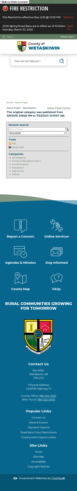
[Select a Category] (37, 133)
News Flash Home (58, 108)
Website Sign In (67, 37)
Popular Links (38, 411)
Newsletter (18, 168)
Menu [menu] (10, 37)
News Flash (21, 102)
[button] (61, 61)
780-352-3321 (47, 395)
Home (9, 102)
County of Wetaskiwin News (26, 161)
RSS (14, 143)
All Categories (19, 158)
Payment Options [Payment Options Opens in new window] (38, 427)
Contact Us (38, 417)
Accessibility (38, 461)
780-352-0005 (46, 399)
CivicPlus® (58, 478)
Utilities (16, 174)
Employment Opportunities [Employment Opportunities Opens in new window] (38, 437)
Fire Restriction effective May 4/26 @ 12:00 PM (38, 17)
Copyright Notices (39, 466)
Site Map (38, 456)
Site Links (38, 445)
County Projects (20, 164)
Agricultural (18, 171)
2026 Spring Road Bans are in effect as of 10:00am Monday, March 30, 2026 (38, 27)
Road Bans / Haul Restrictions (38, 432)
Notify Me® (18, 147)
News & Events (38, 422)
